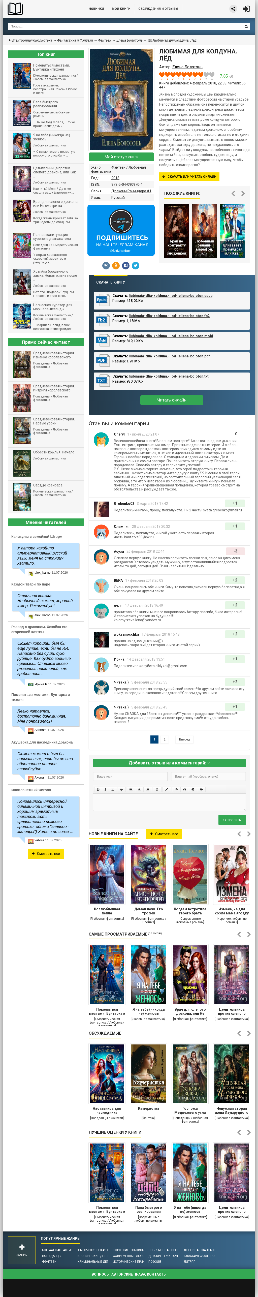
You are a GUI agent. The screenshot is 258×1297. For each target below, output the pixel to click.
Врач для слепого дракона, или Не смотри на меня (190, 1011)
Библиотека (41, 9)
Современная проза (164, 1250)
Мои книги (121, 9)
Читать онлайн (171, 400)
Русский (118, 198)
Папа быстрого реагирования (148, 1210)
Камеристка (148, 1108)
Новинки (96, 9)
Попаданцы (51, 1256)
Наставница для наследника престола (107, 1111)
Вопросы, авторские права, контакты (129, 1274)
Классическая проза (201, 1256)
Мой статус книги (122, 156)
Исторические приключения (136, 1261)
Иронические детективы (98, 1256)
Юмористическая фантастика (102, 1250)
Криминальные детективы (99, 1261)
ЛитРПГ (189, 1261)
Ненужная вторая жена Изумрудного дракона (231, 1111)
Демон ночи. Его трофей (148, 911)
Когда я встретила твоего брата (190, 911)
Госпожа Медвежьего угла (190, 1110)
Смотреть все (164, 834)
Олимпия (122, 526)
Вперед (184, 739)
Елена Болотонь (129, 40)
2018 (115, 178)
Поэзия (154, 1261)
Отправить (232, 820)
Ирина (119, 659)
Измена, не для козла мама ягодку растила (232, 911)
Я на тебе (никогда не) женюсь (149, 1011)
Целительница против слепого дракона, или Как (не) (232, 1011)
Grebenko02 (124, 504)
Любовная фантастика (202, 1250)
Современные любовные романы (140, 1256)
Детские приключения (166, 1256)
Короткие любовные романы (136, 1250)
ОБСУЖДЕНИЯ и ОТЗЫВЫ (158, 9)
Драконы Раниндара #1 (131, 191)
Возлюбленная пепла (107, 911)
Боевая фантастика (58, 1250)
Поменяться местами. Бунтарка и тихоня (107, 1011)
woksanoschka (126, 634)
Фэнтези (118, 167)
